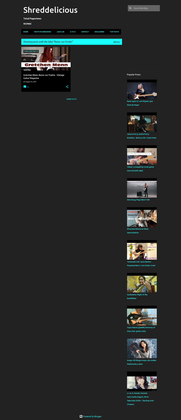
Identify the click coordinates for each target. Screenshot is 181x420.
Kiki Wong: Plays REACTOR (138, 200)
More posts (72, 99)
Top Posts (114, 32)
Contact (85, 32)
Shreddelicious (50, 9)
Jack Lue (60, 32)
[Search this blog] (146, 8)
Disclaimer (99, 32)
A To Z (73, 32)
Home (25, 32)
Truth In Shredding (42, 32)
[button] (67, 87)
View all (116, 42)
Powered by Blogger (90, 416)
